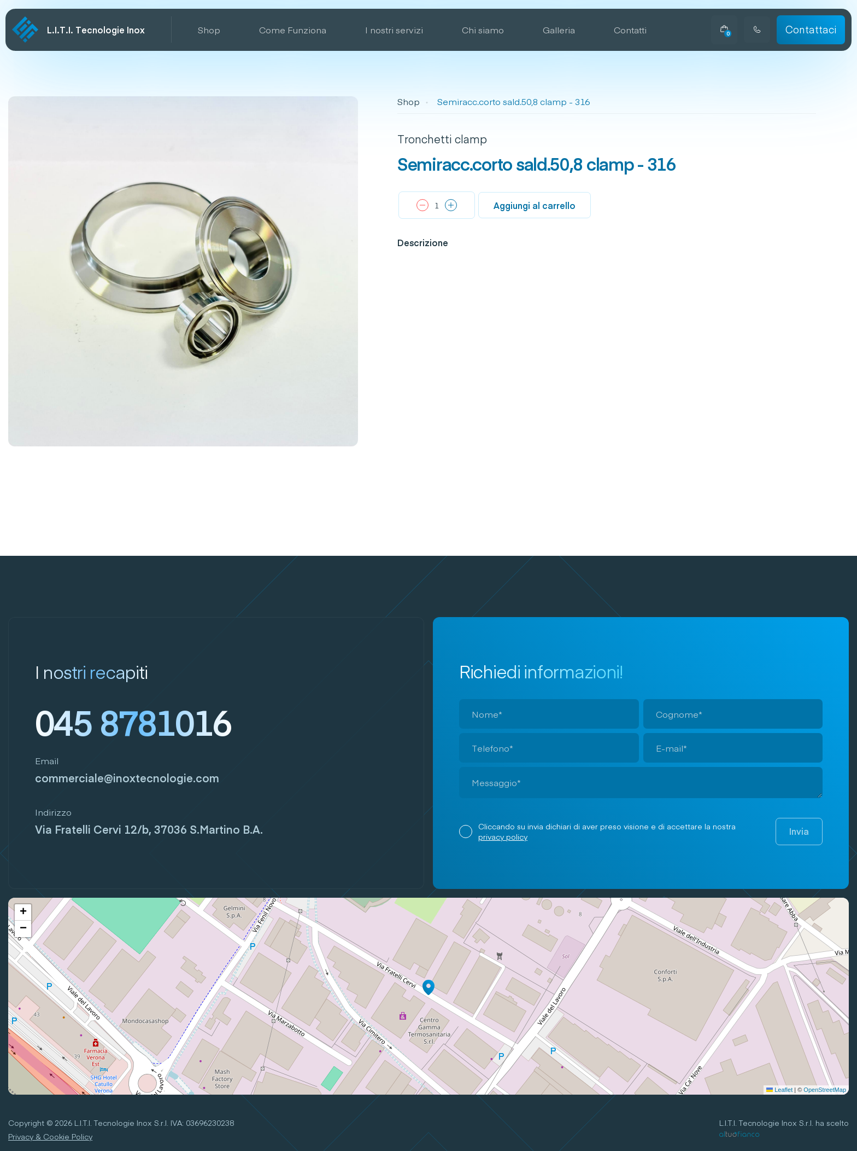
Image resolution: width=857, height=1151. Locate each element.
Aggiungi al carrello (535, 205)
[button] (428, 987)
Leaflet (779, 1089)
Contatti (630, 30)
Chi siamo (483, 30)
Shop (209, 30)
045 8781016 (133, 721)
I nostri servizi (394, 30)
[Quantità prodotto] (436, 205)
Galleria (559, 30)
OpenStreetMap (824, 1089)
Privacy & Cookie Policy (50, 1136)
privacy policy (502, 836)
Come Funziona (292, 30)
